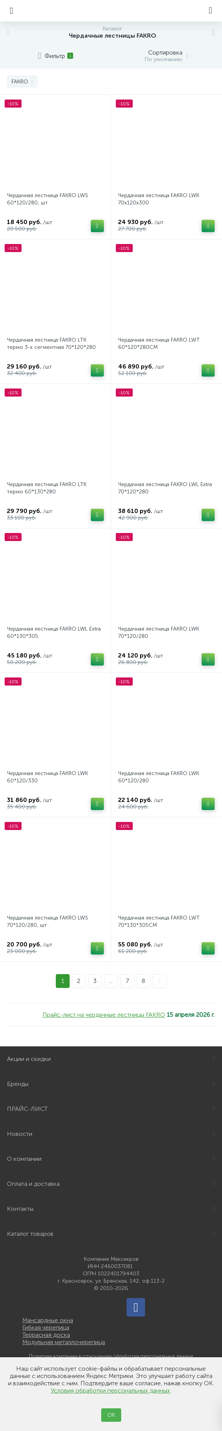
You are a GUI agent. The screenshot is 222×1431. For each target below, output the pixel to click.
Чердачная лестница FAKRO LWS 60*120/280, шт (47, 199)
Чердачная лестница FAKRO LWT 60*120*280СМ (159, 343)
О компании (111, 1158)
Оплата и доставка (111, 1183)
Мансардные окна (47, 1320)
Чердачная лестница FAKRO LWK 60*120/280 (158, 777)
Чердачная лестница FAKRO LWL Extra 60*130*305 (54, 632)
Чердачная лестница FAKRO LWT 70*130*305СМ (159, 921)
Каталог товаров (111, 1233)
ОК (111, 1415)
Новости (111, 1133)
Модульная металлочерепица (63, 1342)
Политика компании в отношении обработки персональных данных (111, 1356)
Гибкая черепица (45, 1327)
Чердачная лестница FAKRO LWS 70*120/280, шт (47, 921)
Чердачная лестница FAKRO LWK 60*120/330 (47, 777)
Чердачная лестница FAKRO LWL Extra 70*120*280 (165, 488)
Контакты (111, 1208)
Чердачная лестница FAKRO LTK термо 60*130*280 (47, 488)
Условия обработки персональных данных (110, 1390)
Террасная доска (46, 1334)
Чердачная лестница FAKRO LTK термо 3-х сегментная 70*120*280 (51, 343)
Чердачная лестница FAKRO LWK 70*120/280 (158, 632)
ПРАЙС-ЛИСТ (111, 1108)
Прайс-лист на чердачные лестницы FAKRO (103, 1014)
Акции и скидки (111, 1058)
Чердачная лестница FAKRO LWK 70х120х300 (158, 199)
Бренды (111, 1083)
